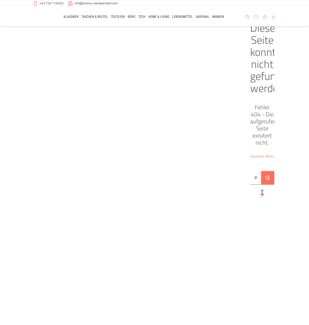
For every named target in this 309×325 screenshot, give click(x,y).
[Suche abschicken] (270, 86)
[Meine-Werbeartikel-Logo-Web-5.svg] (43, 17)
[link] (71, 16)
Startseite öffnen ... (154, 70)
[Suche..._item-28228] (148, 86)
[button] (302, 16)
